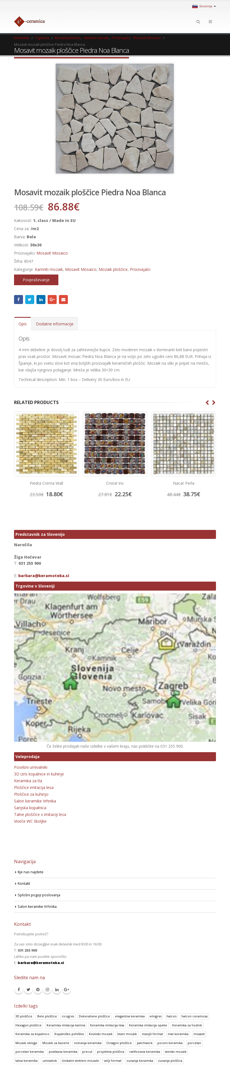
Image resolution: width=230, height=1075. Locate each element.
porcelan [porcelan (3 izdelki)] (194, 1043)
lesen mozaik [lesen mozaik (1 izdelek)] (127, 1034)
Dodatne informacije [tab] (54, 323)
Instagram (47, 989)
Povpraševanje (36, 279)
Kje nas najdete (30, 872)
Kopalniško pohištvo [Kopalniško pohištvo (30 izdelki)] (69, 1034)
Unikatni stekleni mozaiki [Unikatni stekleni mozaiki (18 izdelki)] (80, 1060)
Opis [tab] (23, 323)
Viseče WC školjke (30, 821)
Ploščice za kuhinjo (31, 794)
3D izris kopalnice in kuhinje (39, 774)
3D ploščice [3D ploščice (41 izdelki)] (23, 1016)
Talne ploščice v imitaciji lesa (40, 814)
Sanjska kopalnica (30, 807)
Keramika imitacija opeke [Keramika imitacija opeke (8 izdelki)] (148, 1025)
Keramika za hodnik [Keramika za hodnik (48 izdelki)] (187, 1025)
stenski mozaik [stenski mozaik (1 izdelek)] (176, 1051)
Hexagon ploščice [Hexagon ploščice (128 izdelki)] (28, 1025)
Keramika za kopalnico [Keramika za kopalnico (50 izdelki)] (32, 1034)
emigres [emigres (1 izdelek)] (156, 1016)
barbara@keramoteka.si (43, 575)
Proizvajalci (140, 269)
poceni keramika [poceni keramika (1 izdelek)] (170, 1043)
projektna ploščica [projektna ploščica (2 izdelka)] (110, 1051)
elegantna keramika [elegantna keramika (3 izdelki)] (130, 1016)
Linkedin (57, 989)
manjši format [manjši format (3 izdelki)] (152, 1034)
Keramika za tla (28, 780)
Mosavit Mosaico (52, 253)
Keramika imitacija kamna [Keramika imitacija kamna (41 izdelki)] (66, 1025)
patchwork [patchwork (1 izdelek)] (145, 1043)
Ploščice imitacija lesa (34, 787)
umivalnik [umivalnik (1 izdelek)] (50, 1060)
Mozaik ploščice (113, 269)
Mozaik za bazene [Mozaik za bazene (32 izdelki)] (55, 1043)
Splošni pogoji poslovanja (39, 895)
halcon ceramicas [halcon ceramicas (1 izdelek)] (194, 1016)
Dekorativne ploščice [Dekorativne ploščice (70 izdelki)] (94, 1016)
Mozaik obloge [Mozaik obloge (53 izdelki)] (26, 1043)
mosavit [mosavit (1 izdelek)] (199, 1034)
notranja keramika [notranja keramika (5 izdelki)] (88, 1043)
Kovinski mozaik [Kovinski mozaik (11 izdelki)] (100, 1034)
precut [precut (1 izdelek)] (87, 1051)
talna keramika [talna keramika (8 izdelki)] (26, 1060)
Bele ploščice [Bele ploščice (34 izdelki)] (47, 1016)
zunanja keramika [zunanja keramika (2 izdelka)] (140, 1060)
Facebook (18, 299)
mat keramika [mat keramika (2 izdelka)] (178, 1034)
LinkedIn (40, 299)
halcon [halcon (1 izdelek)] (172, 1016)
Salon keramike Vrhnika (35, 801)
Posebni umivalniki (30, 767)
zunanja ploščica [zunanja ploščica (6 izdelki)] (170, 1060)
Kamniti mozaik (49, 269)
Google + (52, 299)
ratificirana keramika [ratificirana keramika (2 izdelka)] (144, 1051)
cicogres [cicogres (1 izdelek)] (68, 1016)
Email (63, 299)
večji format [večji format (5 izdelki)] (112, 1060)
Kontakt (24, 883)
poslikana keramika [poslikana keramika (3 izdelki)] (63, 1051)
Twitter (29, 299)
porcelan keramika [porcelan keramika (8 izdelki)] (29, 1051)
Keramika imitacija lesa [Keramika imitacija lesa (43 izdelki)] (107, 1025)
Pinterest (38, 989)
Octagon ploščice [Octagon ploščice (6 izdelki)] (119, 1043)
